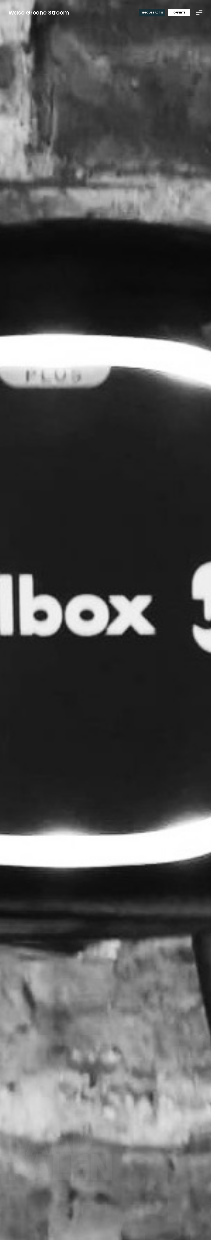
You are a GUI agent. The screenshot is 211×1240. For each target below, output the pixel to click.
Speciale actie (152, 13)
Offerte (179, 13)
